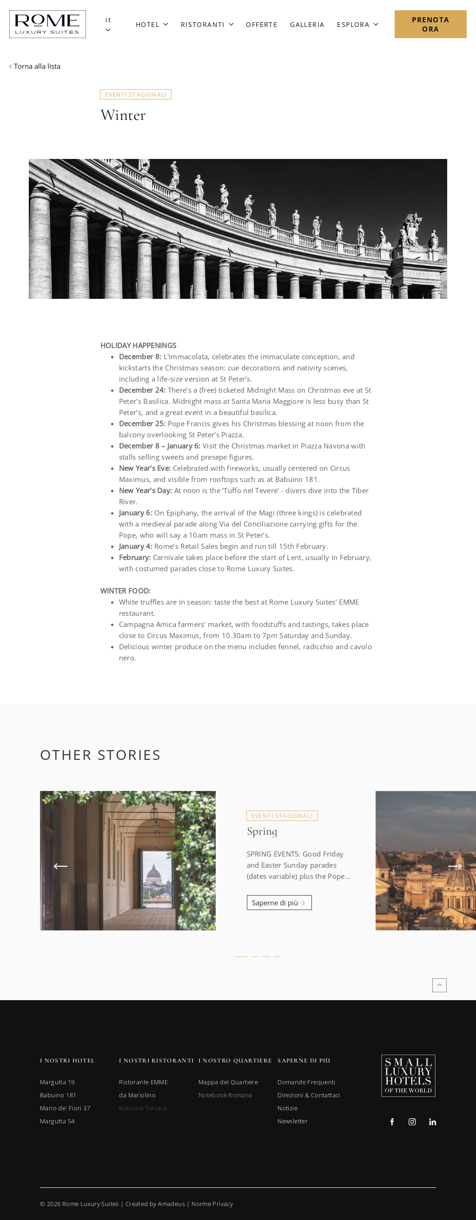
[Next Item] (455, 889)
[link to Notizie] (288, 1107)
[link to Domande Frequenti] (307, 1081)
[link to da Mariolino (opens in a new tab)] (137, 1094)
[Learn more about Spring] (279, 925)
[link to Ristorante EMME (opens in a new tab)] (143, 1081)
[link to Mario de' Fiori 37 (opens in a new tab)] (65, 1107)
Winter (123, 115)
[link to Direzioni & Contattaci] (309, 1094)
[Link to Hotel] (152, 24)
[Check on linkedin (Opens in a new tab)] (432, 1123)
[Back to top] (439, 985)
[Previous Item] (61, 889)
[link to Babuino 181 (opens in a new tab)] (58, 1094)
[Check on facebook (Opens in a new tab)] (392, 1123)
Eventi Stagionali (135, 95)
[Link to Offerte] (262, 24)
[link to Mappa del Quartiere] (228, 1081)
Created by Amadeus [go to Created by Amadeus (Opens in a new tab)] (155, 1204)
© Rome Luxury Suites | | (136, 1204)
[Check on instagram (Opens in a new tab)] (412, 1123)
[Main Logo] (47, 24)
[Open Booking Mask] (430, 24)
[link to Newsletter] (293, 1121)
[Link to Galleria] (307, 24)
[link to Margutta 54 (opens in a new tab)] (57, 1121)
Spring (262, 853)
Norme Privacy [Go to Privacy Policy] (212, 1204)
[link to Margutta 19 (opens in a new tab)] (57, 1081)
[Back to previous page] (34, 66)
